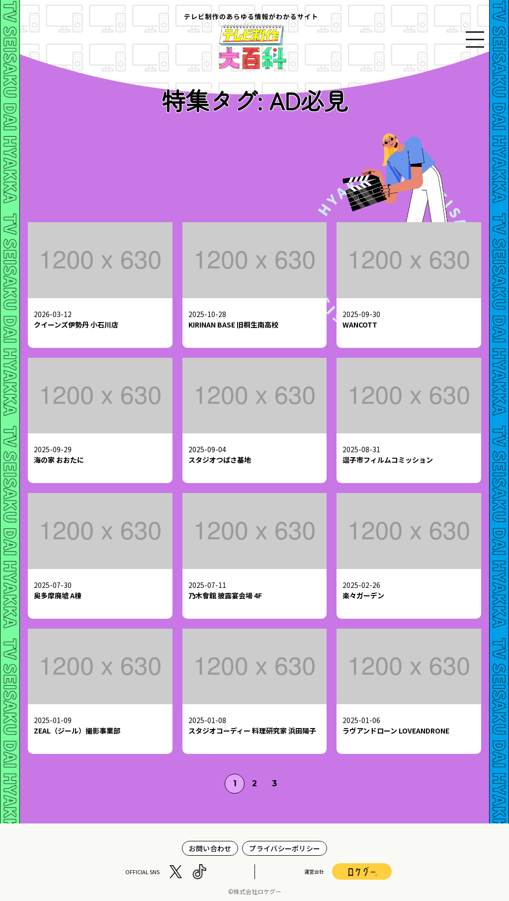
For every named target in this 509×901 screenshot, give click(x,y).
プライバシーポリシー (284, 848)
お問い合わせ (210, 848)
